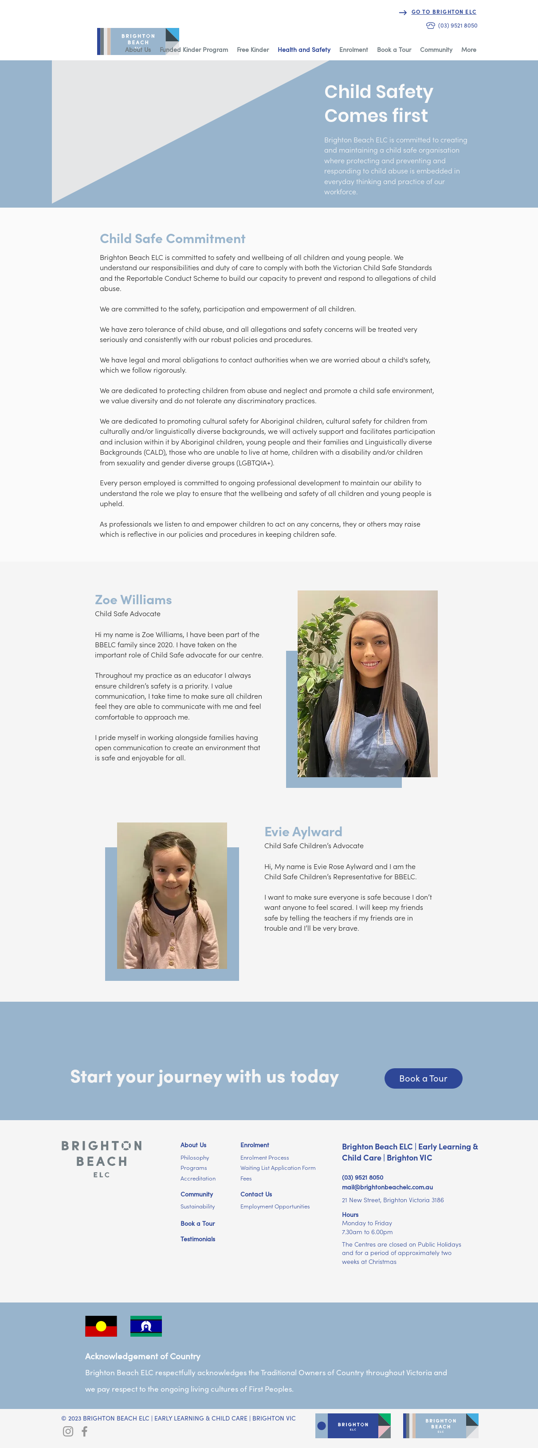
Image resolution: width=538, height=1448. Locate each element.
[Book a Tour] (424, 1078)
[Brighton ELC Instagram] (68, 1431)
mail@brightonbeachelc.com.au (387, 1187)
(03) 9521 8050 (362, 1177)
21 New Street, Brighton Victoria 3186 (393, 1200)
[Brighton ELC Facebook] (84, 1431)
